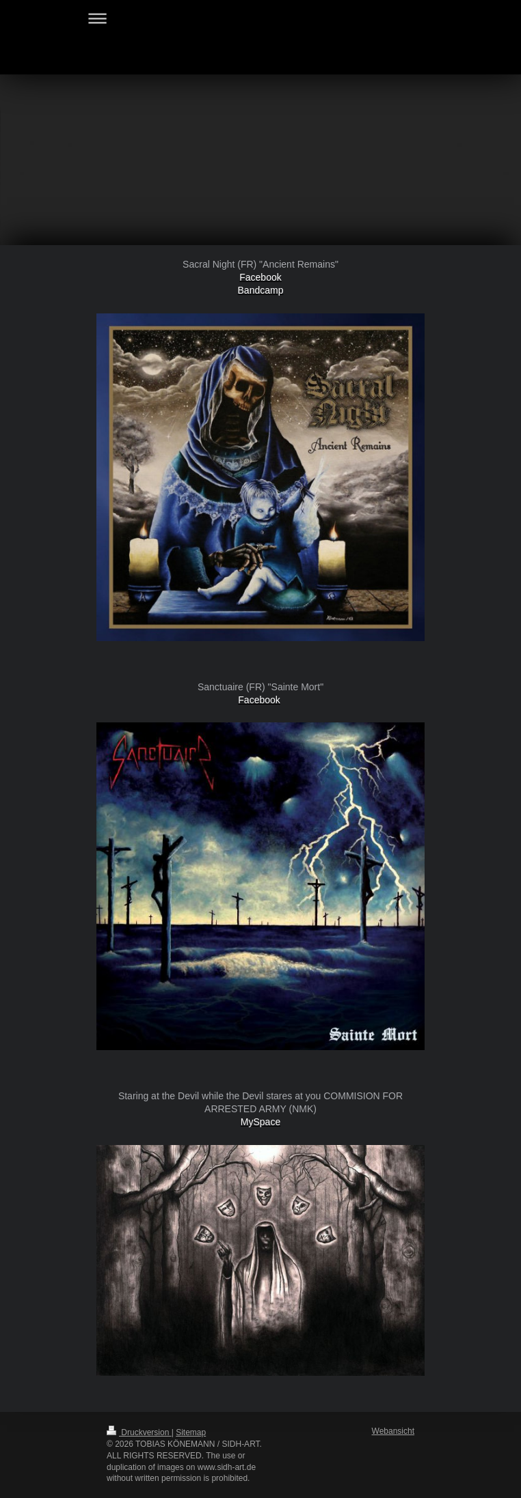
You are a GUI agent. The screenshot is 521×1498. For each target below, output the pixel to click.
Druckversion (139, 1432)
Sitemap (191, 1432)
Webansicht (393, 1431)
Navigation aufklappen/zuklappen (260, 18)
